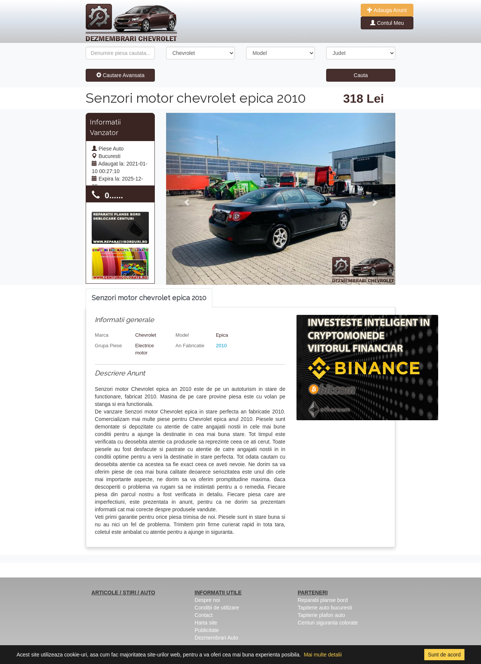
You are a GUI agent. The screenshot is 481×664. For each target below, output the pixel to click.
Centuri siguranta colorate (328, 623)
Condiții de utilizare (217, 608)
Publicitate (207, 630)
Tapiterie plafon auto (321, 615)
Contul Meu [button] (387, 23)
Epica (222, 335)
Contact (204, 615)
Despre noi (207, 600)
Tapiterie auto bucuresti (325, 608)
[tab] (149, 298)
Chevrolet (145, 335)
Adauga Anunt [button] (387, 10)
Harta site (206, 623)
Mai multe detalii (323, 655)
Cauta (361, 75)
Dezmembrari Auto (216, 638)
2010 (221, 345)
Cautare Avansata (120, 75)
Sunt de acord (444, 655)
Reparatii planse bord (323, 600)
